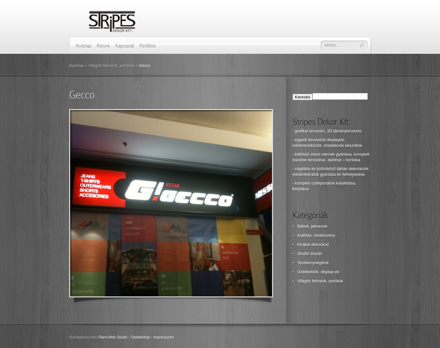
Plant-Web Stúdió (112, 337)
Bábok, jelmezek (312, 226)
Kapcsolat (124, 45)
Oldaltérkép (140, 337)
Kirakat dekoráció (313, 244)
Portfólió (147, 45)
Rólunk (103, 45)
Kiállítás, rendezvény (316, 235)
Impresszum (163, 337)
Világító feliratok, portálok (111, 65)
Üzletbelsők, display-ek (318, 271)
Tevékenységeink (313, 262)
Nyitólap (84, 45)
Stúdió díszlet (310, 253)
